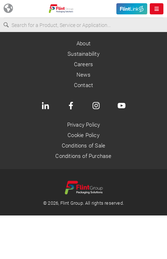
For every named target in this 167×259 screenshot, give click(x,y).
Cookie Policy (83, 135)
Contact (83, 85)
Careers (83, 64)
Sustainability (83, 54)
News (83, 75)
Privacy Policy (83, 125)
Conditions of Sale (83, 145)
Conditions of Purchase (83, 156)
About (83, 43)
